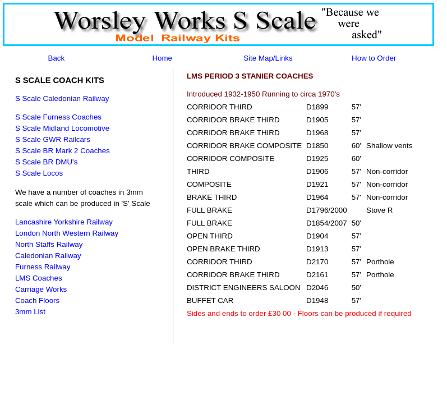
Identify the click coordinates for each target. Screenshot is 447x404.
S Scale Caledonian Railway (62, 98)
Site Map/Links (267, 58)
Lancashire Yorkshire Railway (64, 222)
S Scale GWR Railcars (52, 139)
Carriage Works (41, 289)
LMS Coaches (38, 278)
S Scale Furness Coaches (58, 117)
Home (162, 58)
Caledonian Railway (48, 255)
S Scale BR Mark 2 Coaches (62, 150)
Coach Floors (37, 300)
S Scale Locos (39, 173)
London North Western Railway (66, 233)
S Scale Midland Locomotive (62, 128)
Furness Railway (43, 267)
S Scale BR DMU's (46, 162)
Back (56, 58)
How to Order (374, 58)
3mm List (30, 311)
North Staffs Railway (49, 244)
